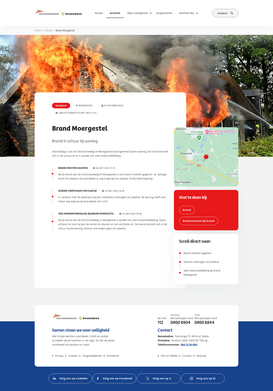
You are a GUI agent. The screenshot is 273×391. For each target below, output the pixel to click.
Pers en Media (169, 356)
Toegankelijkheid (92, 356)
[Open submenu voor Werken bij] (197, 13)
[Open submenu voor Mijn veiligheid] (151, 13)
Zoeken (222, 13)
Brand (187, 210)
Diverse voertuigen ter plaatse (201, 262)
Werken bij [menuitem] (186, 13)
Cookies (72, 356)
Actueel (48, 30)
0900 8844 (204, 322)
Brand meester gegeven (198, 253)
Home (38, 30)
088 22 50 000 (189, 344)
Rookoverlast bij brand (198, 221)
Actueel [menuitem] (115, 13)
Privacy (59, 356)
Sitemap (201, 356)
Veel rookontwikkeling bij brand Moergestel (202, 273)
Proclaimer (113, 356)
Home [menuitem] (99, 13)
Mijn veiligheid (137, 13)
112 (160, 322)
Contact (187, 356)
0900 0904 (180, 322)
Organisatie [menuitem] (164, 13)
